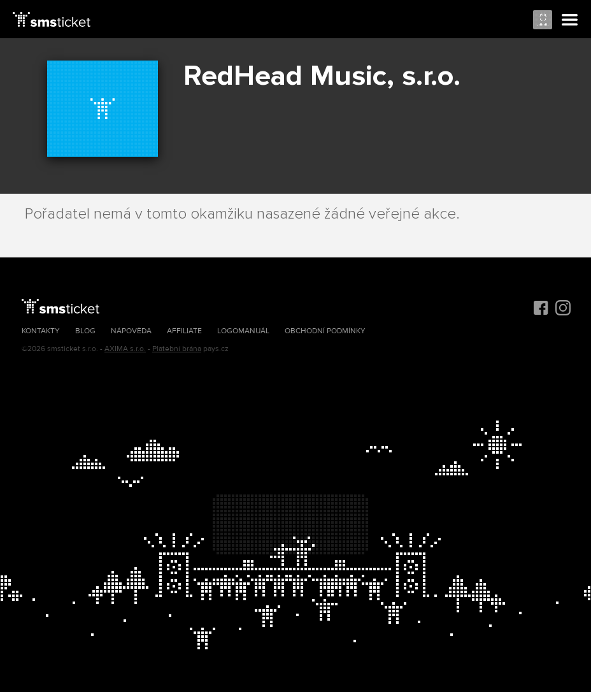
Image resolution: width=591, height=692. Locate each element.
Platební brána (176, 349)
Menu (570, 20)
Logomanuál (243, 331)
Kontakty (41, 331)
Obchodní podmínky (325, 331)
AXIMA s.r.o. (125, 349)
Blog (85, 331)
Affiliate (184, 331)
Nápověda (131, 331)
